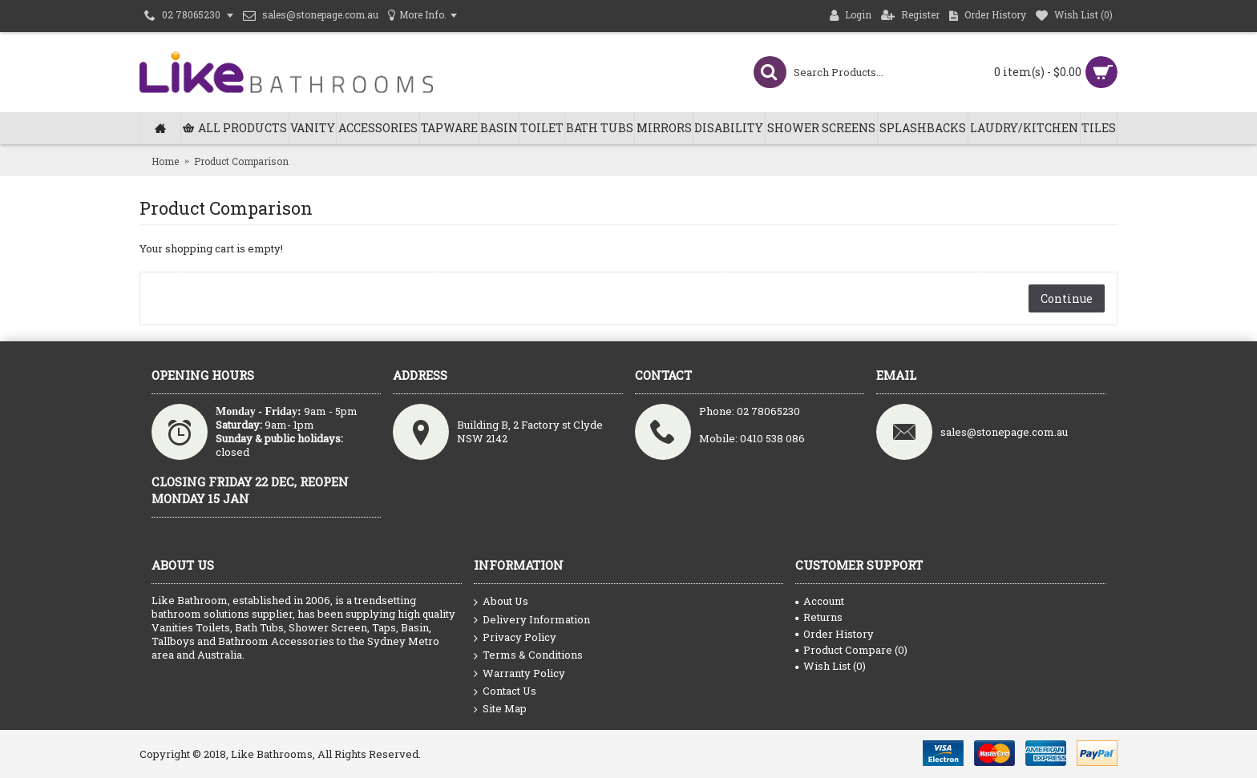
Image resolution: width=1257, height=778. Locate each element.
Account (819, 601)
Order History (834, 634)
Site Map (500, 708)
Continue (1067, 298)
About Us (501, 602)
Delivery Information (532, 620)
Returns (819, 617)
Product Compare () (851, 650)
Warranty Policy (519, 674)
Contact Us (505, 691)
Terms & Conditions (528, 655)
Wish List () (830, 666)
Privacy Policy (515, 638)
